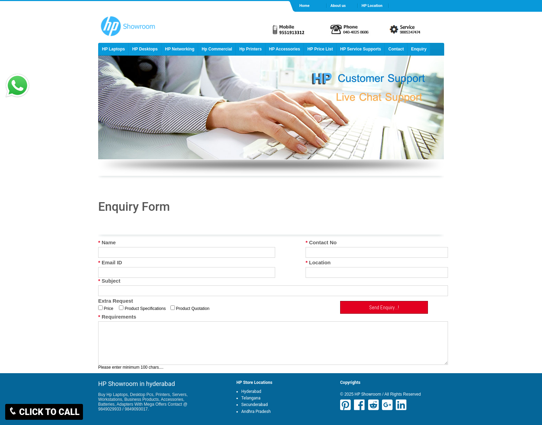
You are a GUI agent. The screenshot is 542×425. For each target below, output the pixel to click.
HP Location (372, 5)
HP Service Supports (360, 49)
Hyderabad (251, 391)
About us (338, 5)
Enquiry (419, 49)
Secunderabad (254, 404)
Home (304, 5)
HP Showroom (367, 394)
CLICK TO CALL (44, 412)
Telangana (250, 398)
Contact (396, 49)
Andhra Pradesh (256, 411)
